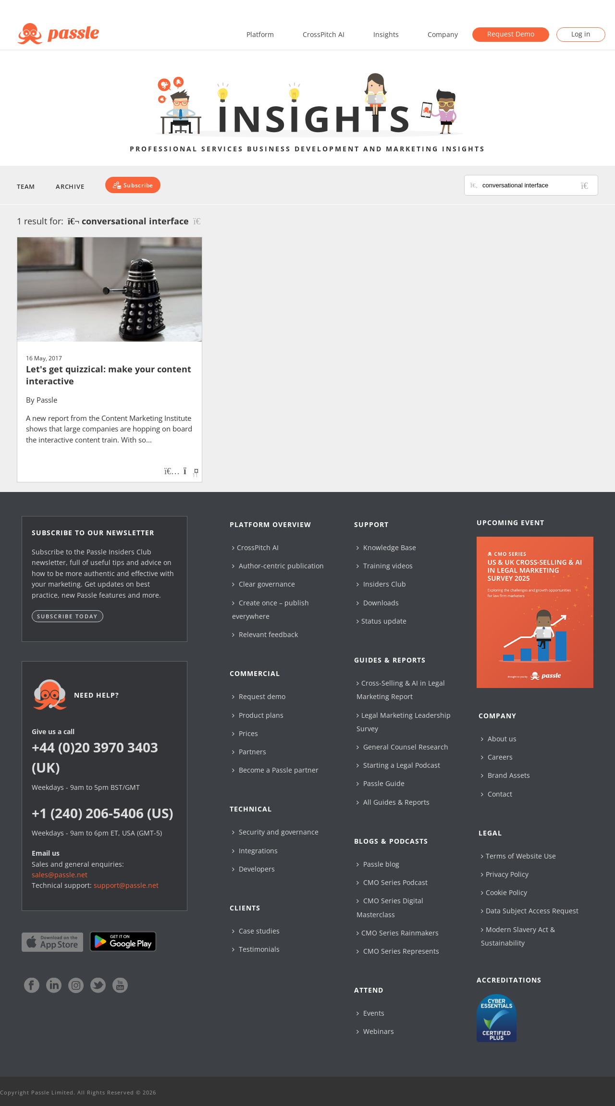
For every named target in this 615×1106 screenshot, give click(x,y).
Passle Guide (381, 783)
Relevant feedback (265, 634)
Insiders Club (381, 584)
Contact (496, 794)
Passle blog (378, 864)
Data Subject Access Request (529, 910)
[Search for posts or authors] (536, 185)
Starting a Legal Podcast (398, 765)
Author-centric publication (278, 565)
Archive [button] (70, 186)
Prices (245, 733)
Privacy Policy (505, 874)
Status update (381, 621)
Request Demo (510, 33)
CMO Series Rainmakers (398, 932)
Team (26, 186)
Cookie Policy (504, 892)
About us (499, 738)
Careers (497, 757)
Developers (253, 868)
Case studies (256, 930)
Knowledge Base (386, 547)
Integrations (255, 850)
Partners (249, 751)
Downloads (378, 602)
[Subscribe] (132, 185)
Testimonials (256, 949)
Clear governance (263, 584)
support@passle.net (126, 885)
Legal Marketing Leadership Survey (404, 722)
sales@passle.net (59, 874)
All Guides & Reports (393, 802)
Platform (260, 34)
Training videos (385, 565)
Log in (580, 33)
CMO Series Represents (398, 951)
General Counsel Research (402, 746)
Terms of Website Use (518, 855)
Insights (386, 34)
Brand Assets (505, 775)
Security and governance (275, 831)
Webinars (375, 1031)
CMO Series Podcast (392, 882)
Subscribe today (67, 616)
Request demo (258, 696)
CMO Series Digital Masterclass (390, 907)
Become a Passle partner (275, 769)
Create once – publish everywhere (270, 609)
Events (370, 1013)
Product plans (257, 715)
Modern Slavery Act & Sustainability (518, 936)
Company (443, 34)
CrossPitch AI (323, 34)
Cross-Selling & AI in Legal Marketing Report (401, 689)
